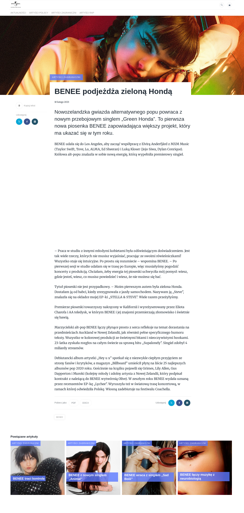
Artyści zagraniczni (63, 12)
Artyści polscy (38, 12)
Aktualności (18, 12)
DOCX (85, 402)
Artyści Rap (86, 12)
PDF (73, 402)
